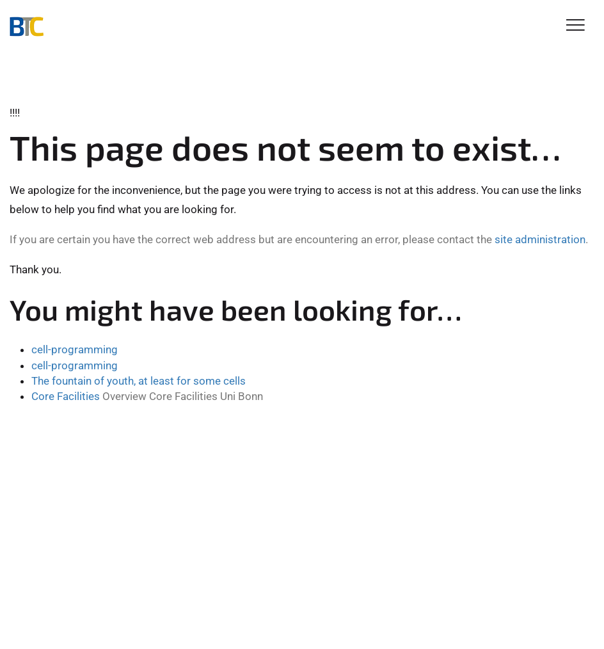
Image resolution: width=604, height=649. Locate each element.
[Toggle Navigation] (575, 26)
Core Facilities (65, 396)
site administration (540, 239)
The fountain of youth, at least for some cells (138, 380)
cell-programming (74, 349)
